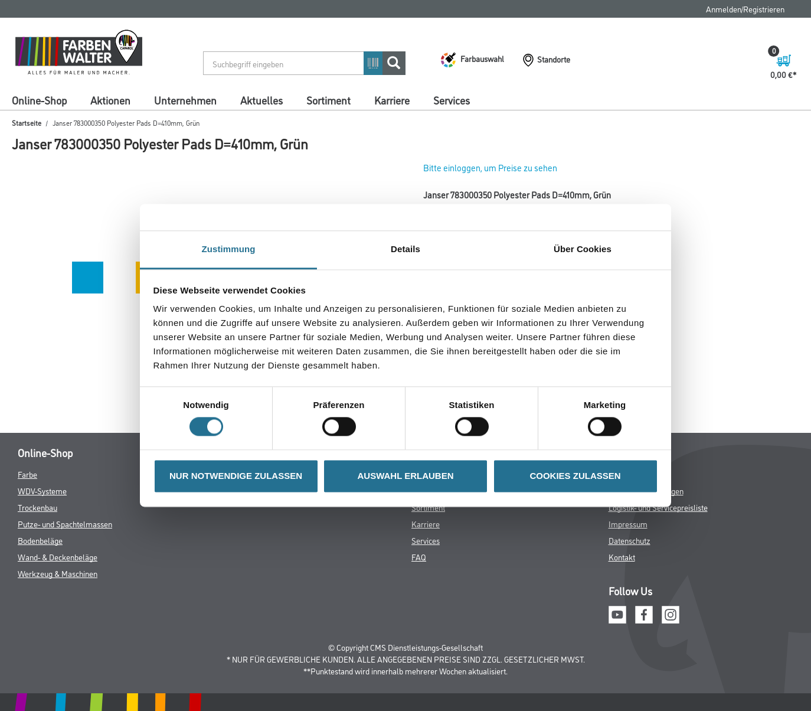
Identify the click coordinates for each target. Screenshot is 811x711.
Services (451, 100)
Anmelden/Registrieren (745, 8)
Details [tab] (405, 249)
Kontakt (622, 556)
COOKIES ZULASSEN (574, 476)
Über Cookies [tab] (582, 249)
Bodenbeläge (40, 540)
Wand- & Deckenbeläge (57, 556)
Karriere (392, 100)
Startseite (26, 123)
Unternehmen (185, 100)
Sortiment (328, 100)
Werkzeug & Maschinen (57, 573)
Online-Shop (39, 100)
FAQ (418, 556)
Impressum (628, 523)
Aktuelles (261, 100)
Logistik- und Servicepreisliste (658, 507)
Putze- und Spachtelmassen (65, 523)
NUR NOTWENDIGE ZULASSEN (235, 476)
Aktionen (110, 100)
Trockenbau (37, 507)
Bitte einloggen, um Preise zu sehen (490, 167)
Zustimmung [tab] (229, 249)
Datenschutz (629, 540)
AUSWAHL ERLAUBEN (405, 476)
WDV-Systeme (42, 490)
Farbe (27, 474)
